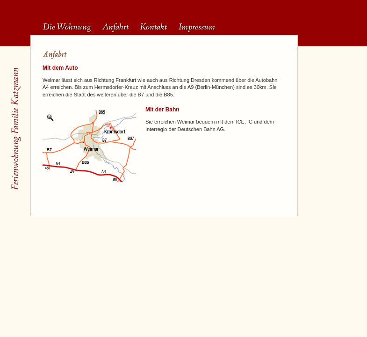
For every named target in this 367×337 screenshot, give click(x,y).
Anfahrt (115, 27)
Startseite (15, 129)
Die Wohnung (67, 27)
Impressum (197, 27)
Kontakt (153, 27)
